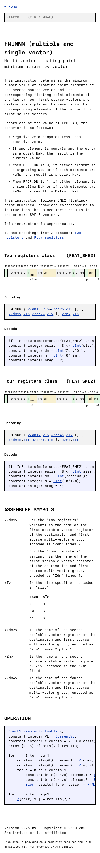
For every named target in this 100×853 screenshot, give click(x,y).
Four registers (49, 237)
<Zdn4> (57, 435)
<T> (46, 309)
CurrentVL (65, 736)
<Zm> (66, 314)
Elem (30, 784)
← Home (10, 6)
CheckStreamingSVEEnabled (34, 731)
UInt (77, 346)
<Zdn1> (34, 309)
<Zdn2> (57, 309)
